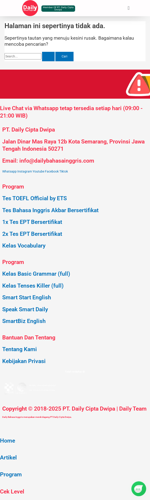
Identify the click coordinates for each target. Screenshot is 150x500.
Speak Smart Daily (25, 309)
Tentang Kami (19, 349)
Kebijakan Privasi (24, 361)
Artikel (8, 457)
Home (7, 440)
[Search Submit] (48, 56)
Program (11, 474)
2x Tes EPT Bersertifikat (32, 234)
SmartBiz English (24, 321)
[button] (128, 8)
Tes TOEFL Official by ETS (34, 198)
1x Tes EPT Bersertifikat (32, 222)
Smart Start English (26, 297)
